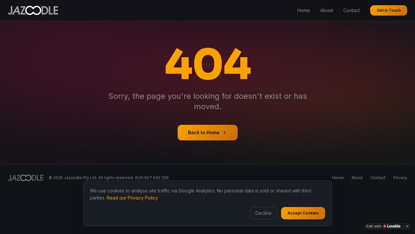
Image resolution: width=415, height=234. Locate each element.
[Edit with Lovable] (383, 226)
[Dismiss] (407, 226)
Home (303, 10)
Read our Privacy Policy (132, 198)
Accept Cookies (303, 213)
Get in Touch (389, 10)
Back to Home (207, 132)
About (326, 10)
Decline (263, 213)
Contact (351, 10)
